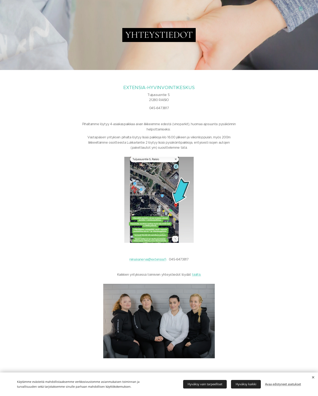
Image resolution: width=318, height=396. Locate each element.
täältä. (196, 275)
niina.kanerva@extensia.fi (147, 259)
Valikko (301, 8)
